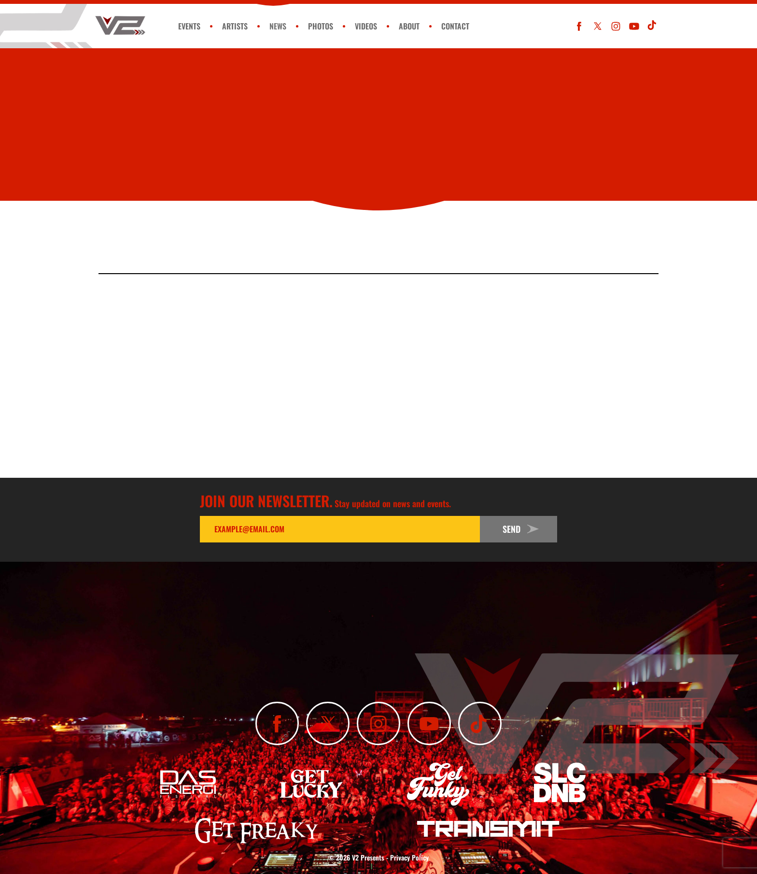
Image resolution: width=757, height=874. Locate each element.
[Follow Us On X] (597, 26)
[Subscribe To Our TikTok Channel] (652, 26)
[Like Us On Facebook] (579, 26)
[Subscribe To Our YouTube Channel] (634, 26)
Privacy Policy (409, 857)
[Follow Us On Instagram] (616, 26)
